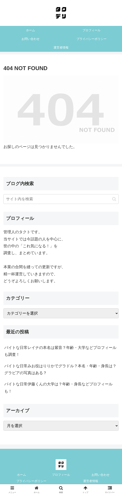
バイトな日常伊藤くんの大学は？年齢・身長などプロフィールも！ (58, 387)
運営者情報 (90, 481)
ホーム (21, 474)
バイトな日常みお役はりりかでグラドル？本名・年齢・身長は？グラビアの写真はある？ (60, 369)
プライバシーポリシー (31, 481)
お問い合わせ (101, 474)
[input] (61, 199)
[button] (114, 199)
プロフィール (61, 474)
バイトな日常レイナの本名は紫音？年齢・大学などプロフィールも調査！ (60, 351)
